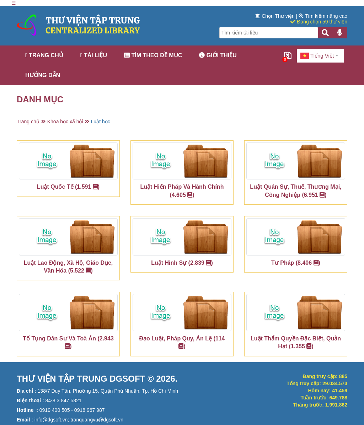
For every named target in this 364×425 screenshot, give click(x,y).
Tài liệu (93, 55)
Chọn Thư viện (275, 16)
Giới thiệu (218, 55)
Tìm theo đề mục (153, 55)
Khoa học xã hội (65, 121)
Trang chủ (44, 55)
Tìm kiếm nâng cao (323, 16)
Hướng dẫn (42, 75)
